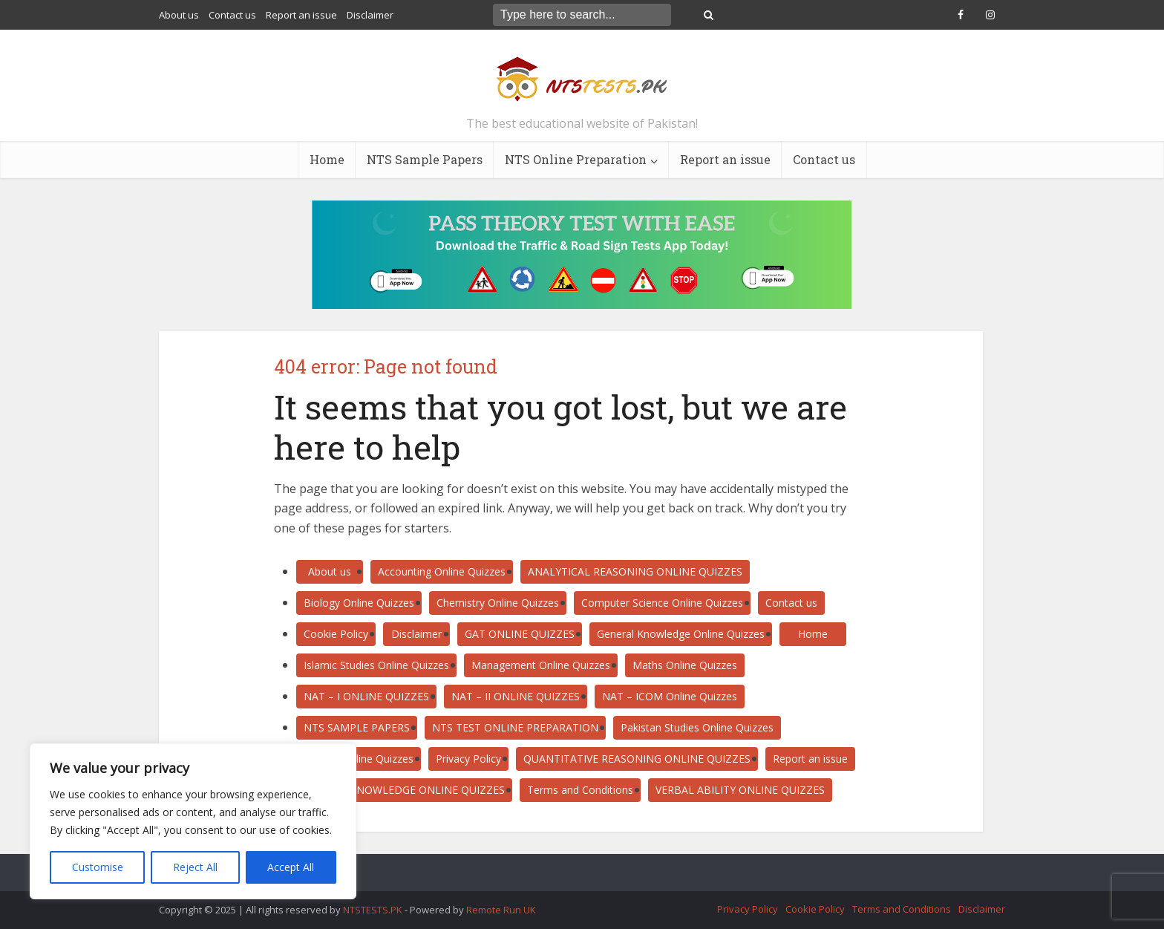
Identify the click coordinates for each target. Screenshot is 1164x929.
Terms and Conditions (580, 790)
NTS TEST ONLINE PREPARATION (515, 727)
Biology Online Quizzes (359, 603)
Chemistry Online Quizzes (497, 603)
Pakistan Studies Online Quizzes (697, 727)
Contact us (232, 15)
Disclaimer (370, 15)
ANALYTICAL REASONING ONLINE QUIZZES (635, 571)
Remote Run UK (501, 909)
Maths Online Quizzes (684, 665)
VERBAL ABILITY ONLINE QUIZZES (740, 790)
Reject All (195, 867)
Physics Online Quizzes (358, 759)
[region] (193, 821)
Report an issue (301, 15)
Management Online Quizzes (540, 665)
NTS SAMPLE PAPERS (357, 727)
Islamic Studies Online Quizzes (376, 665)
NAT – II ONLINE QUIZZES (515, 696)
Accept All (290, 867)
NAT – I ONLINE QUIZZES (366, 696)
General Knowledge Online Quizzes (681, 634)
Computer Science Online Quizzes (662, 603)
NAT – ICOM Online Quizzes (669, 696)
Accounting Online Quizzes (442, 571)
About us (179, 15)
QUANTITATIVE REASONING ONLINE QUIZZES (637, 759)
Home (327, 159)
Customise (97, 867)
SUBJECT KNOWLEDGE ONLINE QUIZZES (404, 790)
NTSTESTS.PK (374, 909)
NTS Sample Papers (425, 159)
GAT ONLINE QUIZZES (520, 634)
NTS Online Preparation (576, 159)
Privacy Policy (468, 759)
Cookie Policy (336, 634)
